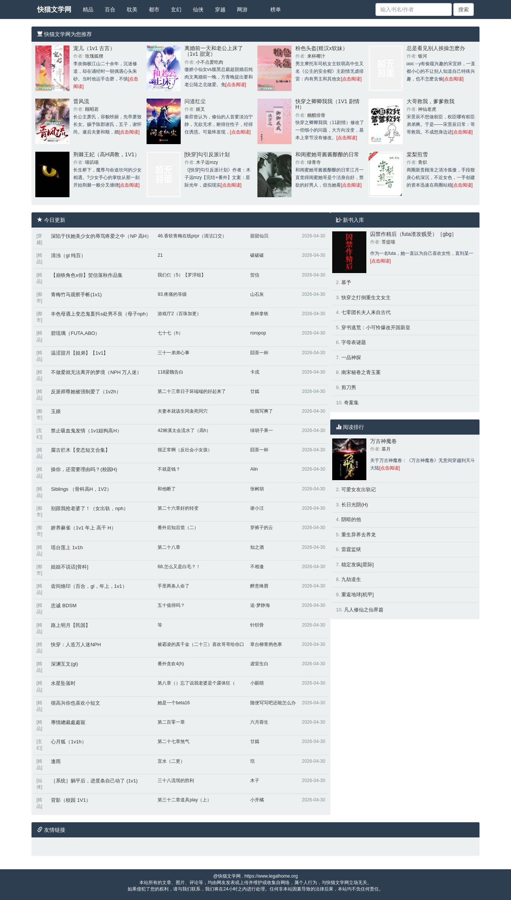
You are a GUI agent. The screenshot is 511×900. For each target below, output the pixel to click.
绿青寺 (314, 162)
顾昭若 (92, 109)
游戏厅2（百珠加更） (179, 313)
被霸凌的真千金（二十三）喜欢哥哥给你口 (201, 644)
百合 (110, 9)
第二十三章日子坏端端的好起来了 (192, 391)
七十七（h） (170, 333)
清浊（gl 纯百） (68, 255)
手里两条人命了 (173, 586)
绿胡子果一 (261, 430)
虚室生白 (259, 663)
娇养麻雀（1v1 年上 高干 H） (83, 528)
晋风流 (81, 101)
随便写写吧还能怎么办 (273, 702)
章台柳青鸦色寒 (266, 644)
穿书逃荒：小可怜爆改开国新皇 (375, 327)
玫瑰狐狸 (94, 56)
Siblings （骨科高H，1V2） (81, 489)
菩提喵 (388, 242)
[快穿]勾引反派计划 (207, 154)
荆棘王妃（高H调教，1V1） (106, 154)
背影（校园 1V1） (71, 800)
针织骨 (257, 625)
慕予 (346, 282)
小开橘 (257, 800)
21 (160, 255)
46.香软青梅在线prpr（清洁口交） (192, 236)
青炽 (422, 162)
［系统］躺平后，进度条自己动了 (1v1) (94, 781)
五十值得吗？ (171, 605)
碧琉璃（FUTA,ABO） (75, 333)
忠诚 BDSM (63, 605)
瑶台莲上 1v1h (67, 547)
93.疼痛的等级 (172, 294)
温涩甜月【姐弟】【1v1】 (79, 353)
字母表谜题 (353, 342)
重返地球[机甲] (357, 594)
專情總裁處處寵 (68, 722)
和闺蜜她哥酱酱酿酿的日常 (327, 154)
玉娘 (56, 411)
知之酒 (257, 547)
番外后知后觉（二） (178, 527)
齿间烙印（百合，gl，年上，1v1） (89, 586)
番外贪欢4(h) (171, 663)
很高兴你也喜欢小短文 (75, 703)
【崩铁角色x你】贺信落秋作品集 (87, 275)
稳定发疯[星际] (357, 564)
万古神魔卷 (383, 441)
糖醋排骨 (316, 115)
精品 (88, 9)
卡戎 (254, 372)
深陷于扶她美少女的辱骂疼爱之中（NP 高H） (101, 236)
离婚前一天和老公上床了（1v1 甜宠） (214, 51)
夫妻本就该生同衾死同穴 (183, 411)
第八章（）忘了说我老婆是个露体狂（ (196, 683)
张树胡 (257, 489)
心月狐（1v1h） (68, 742)
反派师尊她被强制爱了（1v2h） (86, 391)
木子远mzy (207, 162)
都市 (154, 9)
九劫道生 (351, 579)
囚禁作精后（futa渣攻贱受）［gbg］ (413, 234)
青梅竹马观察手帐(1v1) (76, 294)
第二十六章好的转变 (178, 508)
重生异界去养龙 (358, 534)
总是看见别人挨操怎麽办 (436, 48)
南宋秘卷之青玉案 (361, 372)
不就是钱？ (169, 469)
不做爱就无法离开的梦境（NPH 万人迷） (96, 372)
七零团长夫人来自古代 (366, 312)
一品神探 (351, 357)
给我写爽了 (261, 411)
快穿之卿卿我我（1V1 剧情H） (327, 104)
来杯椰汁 (316, 56)
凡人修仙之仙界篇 (363, 610)
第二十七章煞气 (173, 741)
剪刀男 (348, 387)
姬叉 (200, 109)
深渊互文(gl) (64, 664)
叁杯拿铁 (259, 313)
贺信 (254, 275)
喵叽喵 (92, 162)
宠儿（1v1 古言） (94, 48)
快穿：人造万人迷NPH (76, 644)
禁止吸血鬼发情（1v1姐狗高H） (86, 431)
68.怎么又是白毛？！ (179, 566)
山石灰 (257, 294)
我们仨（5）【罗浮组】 (182, 275)
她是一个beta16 (174, 702)
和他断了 (167, 489)
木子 (254, 780)
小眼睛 (257, 683)
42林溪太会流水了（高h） (184, 430)
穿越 (220, 9)
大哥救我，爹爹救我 (430, 101)
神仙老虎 (427, 109)
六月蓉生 (259, 722)
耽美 (132, 9)
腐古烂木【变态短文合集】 (80, 450)
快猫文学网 (54, 9)
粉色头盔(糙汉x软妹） (321, 48)
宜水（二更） (171, 761)
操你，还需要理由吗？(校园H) (84, 469)
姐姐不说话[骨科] (69, 567)
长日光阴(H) (354, 504)
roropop (258, 333)
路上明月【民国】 (70, 625)
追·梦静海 (260, 605)
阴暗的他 (351, 519)
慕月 (386, 449)
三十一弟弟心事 (173, 352)
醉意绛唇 (259, 586)
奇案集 (351, 402)
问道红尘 (195, 101)
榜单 (275, 9)
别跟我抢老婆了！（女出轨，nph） (89, 508)
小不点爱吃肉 (209, 62)
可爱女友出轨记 (358, 489)
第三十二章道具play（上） (184, 800)
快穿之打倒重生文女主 (366, 297)
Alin (254, 469)
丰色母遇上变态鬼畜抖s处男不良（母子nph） (100, 314)
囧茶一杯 (259, 352)
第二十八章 (169, 547)
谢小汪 (257, 508)
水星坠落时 (63, 683)
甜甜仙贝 (259, 236)
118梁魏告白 (170, 372)
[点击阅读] (236, 84)
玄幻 (176, 9)
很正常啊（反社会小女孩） (185, 449)
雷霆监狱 (351, 549)
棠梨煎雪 (417, 154)
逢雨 (56, 761)
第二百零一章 (171, 722)
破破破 (257, 255)
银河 (422, 56)
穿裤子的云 (261, 527)
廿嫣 (254, 391)
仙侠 (198, 9)
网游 (242, 9)
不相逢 (257, 566)
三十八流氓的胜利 (176, 780)
